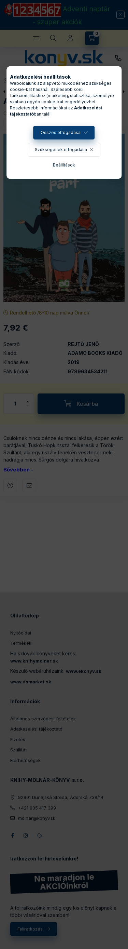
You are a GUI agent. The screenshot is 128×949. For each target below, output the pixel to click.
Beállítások (64, 165)
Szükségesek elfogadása (61, 149)
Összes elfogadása (61, 132)
